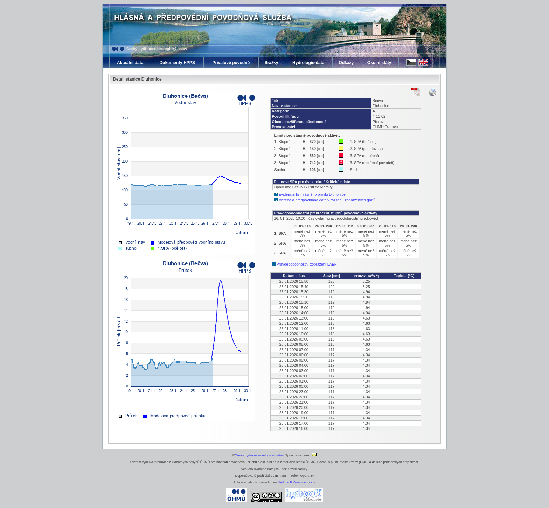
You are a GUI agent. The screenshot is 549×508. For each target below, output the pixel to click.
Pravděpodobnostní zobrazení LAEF (307, 264)
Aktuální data (130, 62)
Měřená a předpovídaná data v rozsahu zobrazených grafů (327, 200)
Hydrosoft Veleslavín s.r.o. (297, 482)
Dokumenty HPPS (177, 62)
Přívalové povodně (231, 62)
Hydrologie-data (308, 62)
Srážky (271, 62)
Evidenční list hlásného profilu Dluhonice (312, 194)
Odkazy (346, 62)
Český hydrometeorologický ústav (156, 49)
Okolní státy (379, 62)
